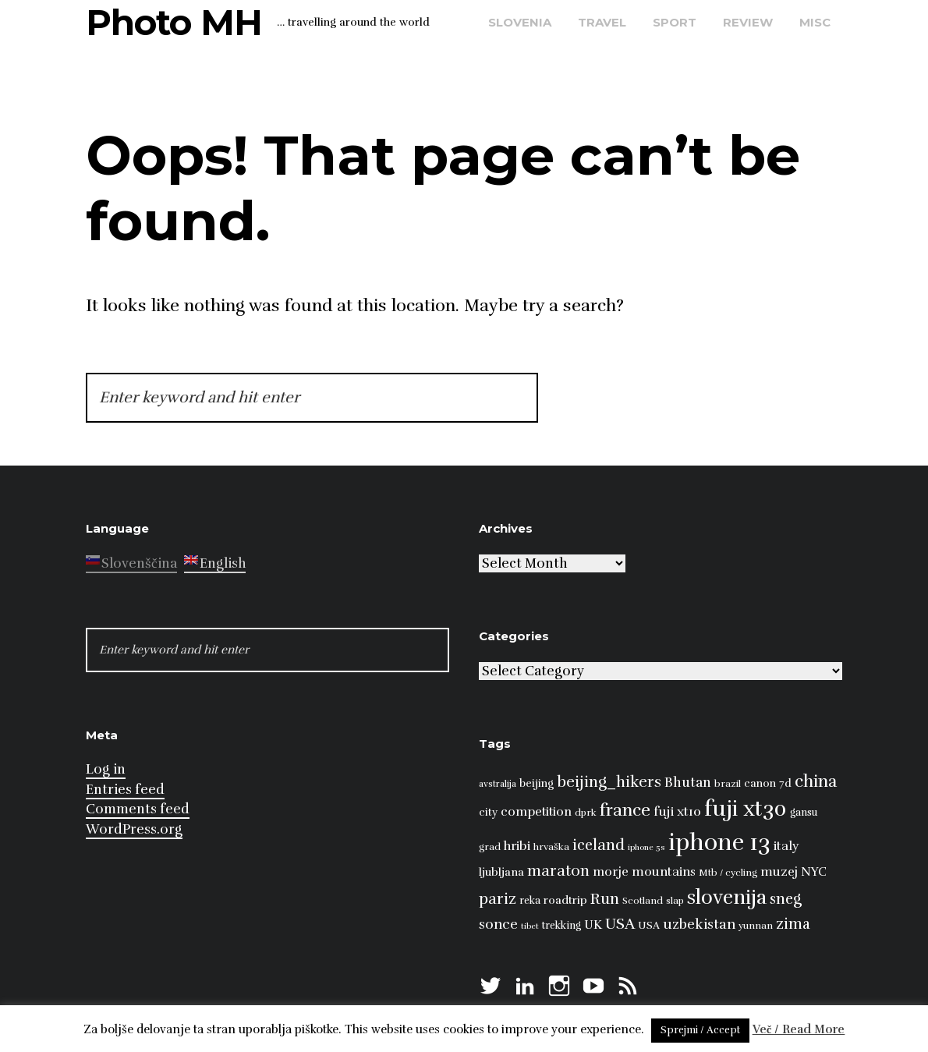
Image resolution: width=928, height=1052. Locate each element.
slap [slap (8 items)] (675, 900)
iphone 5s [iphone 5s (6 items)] (646, 847)
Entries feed (125, 789)
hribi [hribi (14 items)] (517, 846)
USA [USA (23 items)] (620, 923)
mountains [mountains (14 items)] (664, 872)
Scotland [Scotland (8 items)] (642, 900)
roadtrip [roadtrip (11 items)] (565, 900)
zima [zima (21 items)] (793, 924)
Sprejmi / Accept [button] (700, 1030)
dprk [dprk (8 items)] (586, 812)
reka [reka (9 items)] (529, 900)
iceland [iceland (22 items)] (598, 845)
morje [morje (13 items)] (611, 872)
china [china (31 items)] (816, 781)
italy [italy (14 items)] (786, 846)
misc (815, 22)
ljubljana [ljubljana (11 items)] (501, 872)
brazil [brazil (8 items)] (727, 783)
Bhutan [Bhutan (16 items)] (687, 782)
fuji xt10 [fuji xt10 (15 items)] (677, 811)
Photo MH (174, 22)
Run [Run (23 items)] (604, 899)
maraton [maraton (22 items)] (558, 871)
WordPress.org (134, 829)
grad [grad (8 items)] (490, 847)
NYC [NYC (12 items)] (814, 872)
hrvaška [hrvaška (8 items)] (551, 847)
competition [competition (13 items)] (536, 812)
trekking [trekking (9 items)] (561, 925)
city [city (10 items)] (488, 812)
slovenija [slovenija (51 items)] (727, 897)
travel (602, 22)
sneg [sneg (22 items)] (786, 899)
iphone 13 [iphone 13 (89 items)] (719, 842)
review (748, 22)
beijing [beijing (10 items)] (536, 783)
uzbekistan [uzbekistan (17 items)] (699, 924)
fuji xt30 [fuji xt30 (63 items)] (745, 809)
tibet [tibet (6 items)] (530, 926)
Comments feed (137, 809)
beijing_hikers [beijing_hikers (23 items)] (609, 782)
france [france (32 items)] (625, 809)
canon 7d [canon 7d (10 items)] (768, 783)
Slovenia (519, 22)
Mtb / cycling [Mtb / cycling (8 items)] (728, 872)
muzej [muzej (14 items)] (779, 872)
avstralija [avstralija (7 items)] (497, 783)
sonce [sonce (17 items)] (498, 924)
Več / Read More (799, 1029)
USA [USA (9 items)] (649, 925)
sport (674, 22)
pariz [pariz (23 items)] (497, 899)
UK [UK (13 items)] (593, 925)
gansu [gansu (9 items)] (803, 812)
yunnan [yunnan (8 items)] (756, 925)
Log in (106, 769)
